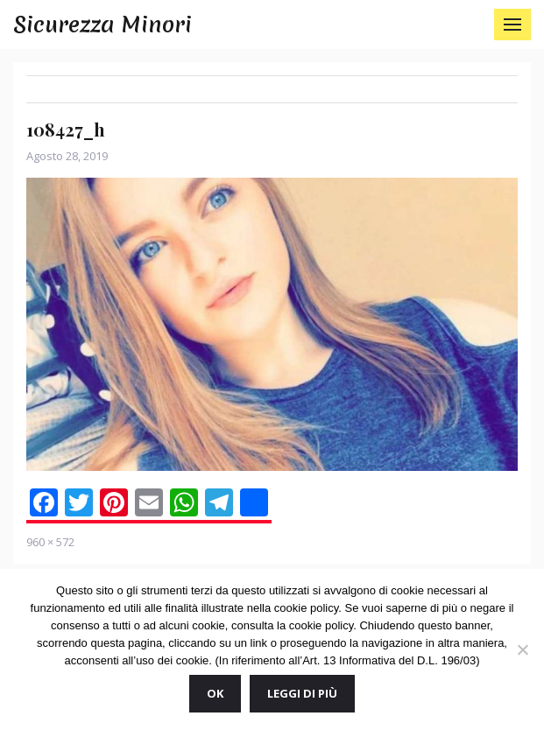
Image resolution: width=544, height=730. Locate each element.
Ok (215, 693)
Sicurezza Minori (102, 24)
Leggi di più (302, 693)
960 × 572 (50, 542)
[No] (522, 649)
